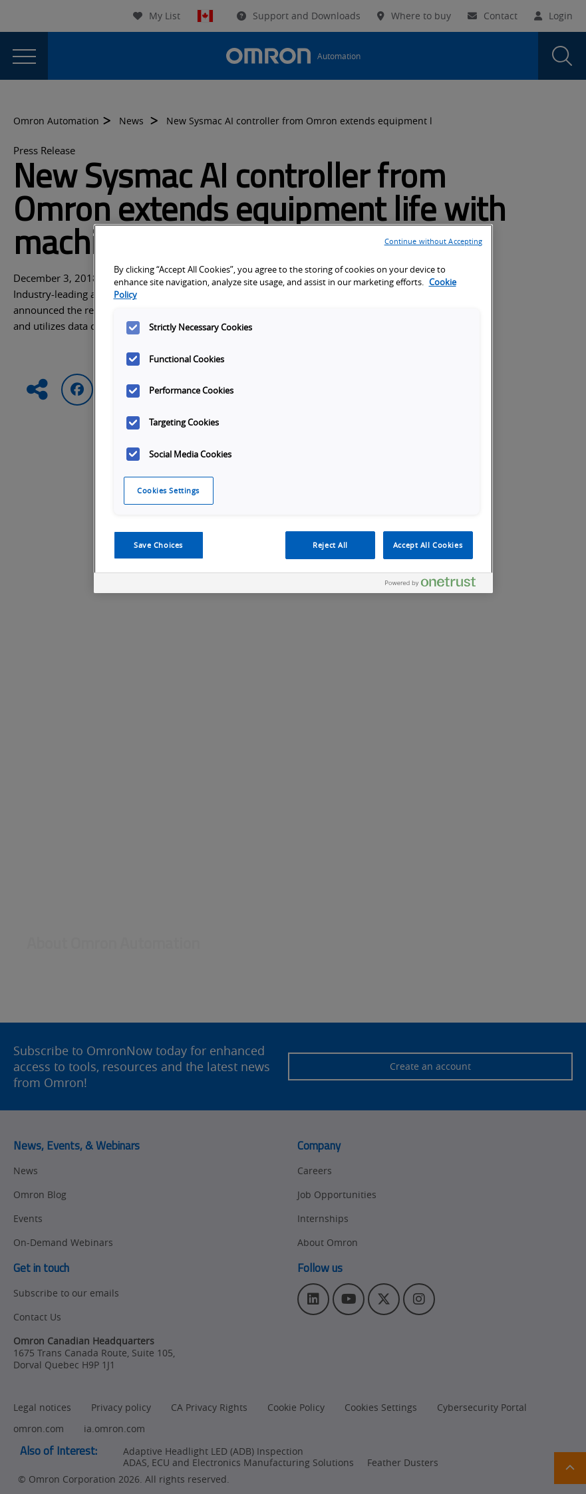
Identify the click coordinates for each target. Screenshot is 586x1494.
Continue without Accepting (433, 241)
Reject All (330, 545)
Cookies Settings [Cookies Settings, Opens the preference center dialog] (168, 490)
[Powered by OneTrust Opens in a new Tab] (435, 584)
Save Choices (158, 545)
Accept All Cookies (427, 545)
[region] (293, 408)
